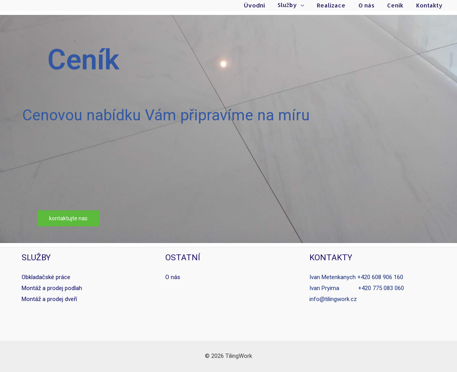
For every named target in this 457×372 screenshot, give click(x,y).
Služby (292, 5)
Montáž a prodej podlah (52, 288)
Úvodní (260, 5)
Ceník (397, 5)
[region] (228, 129)
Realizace (334, 5)
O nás (369, 5)
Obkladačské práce (46, 277)
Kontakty (430, 5)
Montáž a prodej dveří (49, 299)
